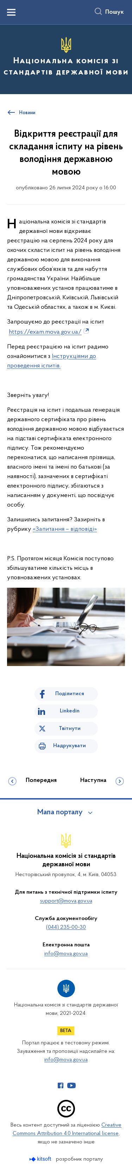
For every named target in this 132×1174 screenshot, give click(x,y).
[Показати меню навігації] (11, 12)
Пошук (114, 12)
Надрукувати (69, 746)
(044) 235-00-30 (66, 927)
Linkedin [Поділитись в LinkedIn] (70, 711)
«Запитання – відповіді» (65, 529)
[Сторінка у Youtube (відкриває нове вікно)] (71, 1085)
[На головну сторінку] (66, 58)
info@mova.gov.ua (66, 954)
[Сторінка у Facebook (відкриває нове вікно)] (60, 1085)
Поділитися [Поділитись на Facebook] (69, 694)
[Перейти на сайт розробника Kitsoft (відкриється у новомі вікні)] (41, 1159)
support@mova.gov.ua (66, 901)
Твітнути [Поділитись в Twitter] (70, 728)
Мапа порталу (60, 812)
